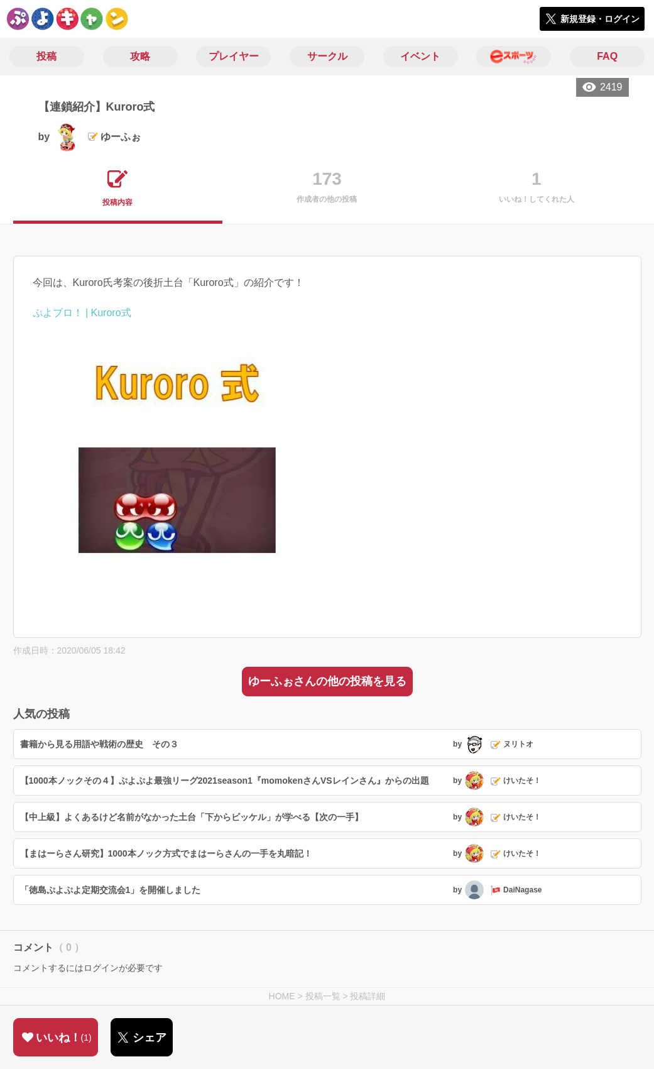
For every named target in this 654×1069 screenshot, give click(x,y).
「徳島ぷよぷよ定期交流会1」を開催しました (110, 890)
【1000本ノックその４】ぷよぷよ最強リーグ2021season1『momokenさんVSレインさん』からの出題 (224, 781)
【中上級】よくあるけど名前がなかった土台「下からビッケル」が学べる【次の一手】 (191, 817)
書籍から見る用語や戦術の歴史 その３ (99, 744)
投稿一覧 (323, 996)
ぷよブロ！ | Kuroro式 (82, 312)
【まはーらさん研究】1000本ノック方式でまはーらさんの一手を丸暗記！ (166, 853)
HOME (282, 996)
